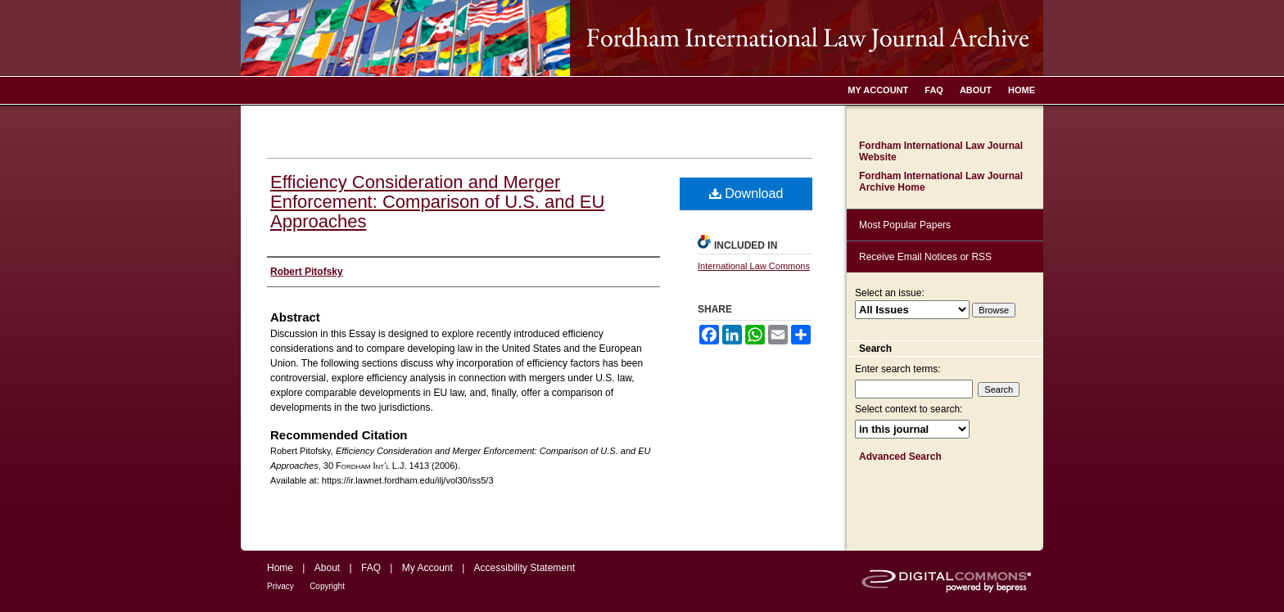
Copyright (327, 586)
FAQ (371, 568)
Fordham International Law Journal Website (941, 151)
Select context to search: (908, 409)
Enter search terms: (898, 369)
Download (746, 193)
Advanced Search (900, 456)
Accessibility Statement (524, 568)
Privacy (280, 586)
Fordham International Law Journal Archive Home (941, 181)
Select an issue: (890, 293)
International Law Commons (754, 266)
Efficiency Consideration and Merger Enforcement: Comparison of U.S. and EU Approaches (437, 202)
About (327, 568)
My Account (427, 568)
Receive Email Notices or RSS (925, 257)
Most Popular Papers (905, 225)
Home (280, 568)
